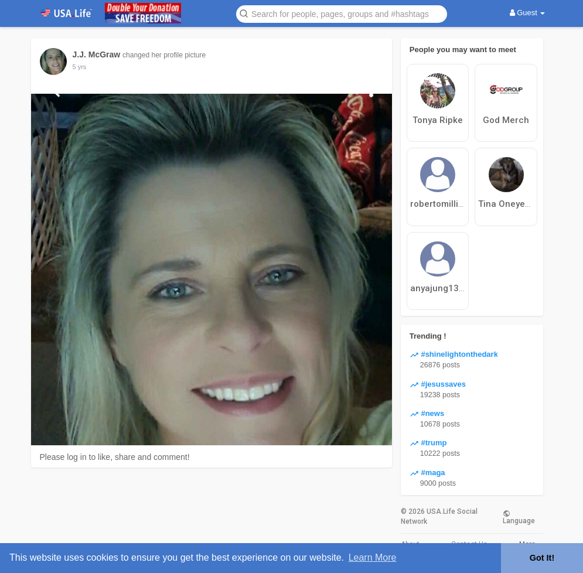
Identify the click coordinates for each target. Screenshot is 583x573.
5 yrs (80, 66)
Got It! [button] (542, 557)
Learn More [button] (373, 557)
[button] (341, 13)
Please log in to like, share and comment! (115, 457)
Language (519, 517)
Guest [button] (528, 12)
